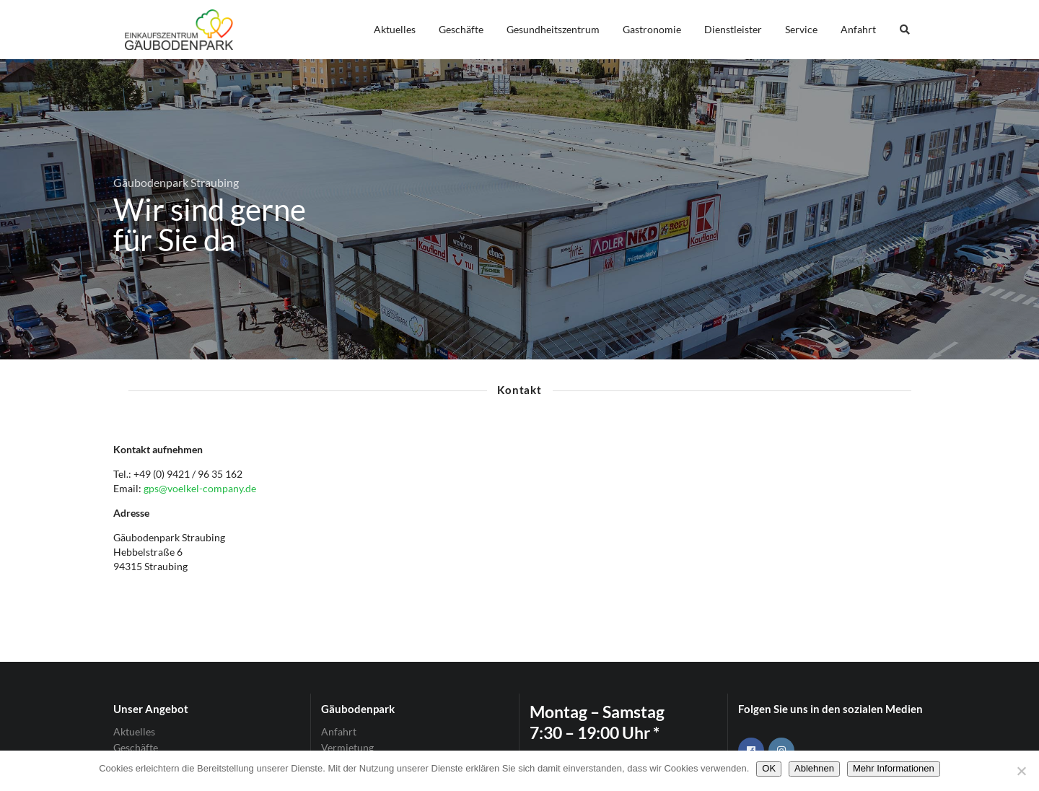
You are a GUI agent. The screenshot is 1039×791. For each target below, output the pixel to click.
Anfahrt (858, 29)
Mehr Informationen (893, 768)
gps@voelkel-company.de (200, 488)
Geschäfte (461, 29)
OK (769, 768)
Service (801, 29)
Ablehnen (814, 768)
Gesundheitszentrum (553, 29)
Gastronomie (652, 29)
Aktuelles (395, 29)
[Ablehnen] (1021, 771)
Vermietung (347, 747)
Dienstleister (733, 29)
